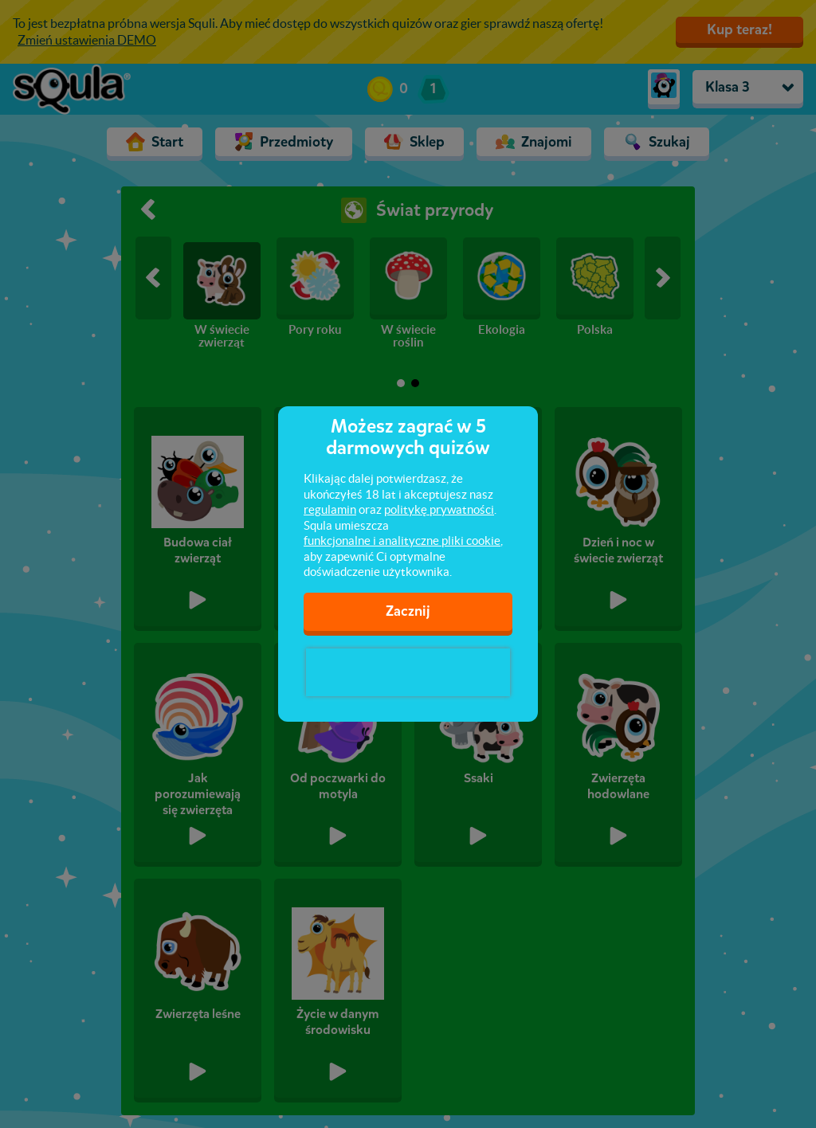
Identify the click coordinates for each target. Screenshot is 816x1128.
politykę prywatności (439, 509)
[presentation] (408, 672)
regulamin (330, 509)
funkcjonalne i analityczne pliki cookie (402, 540)
